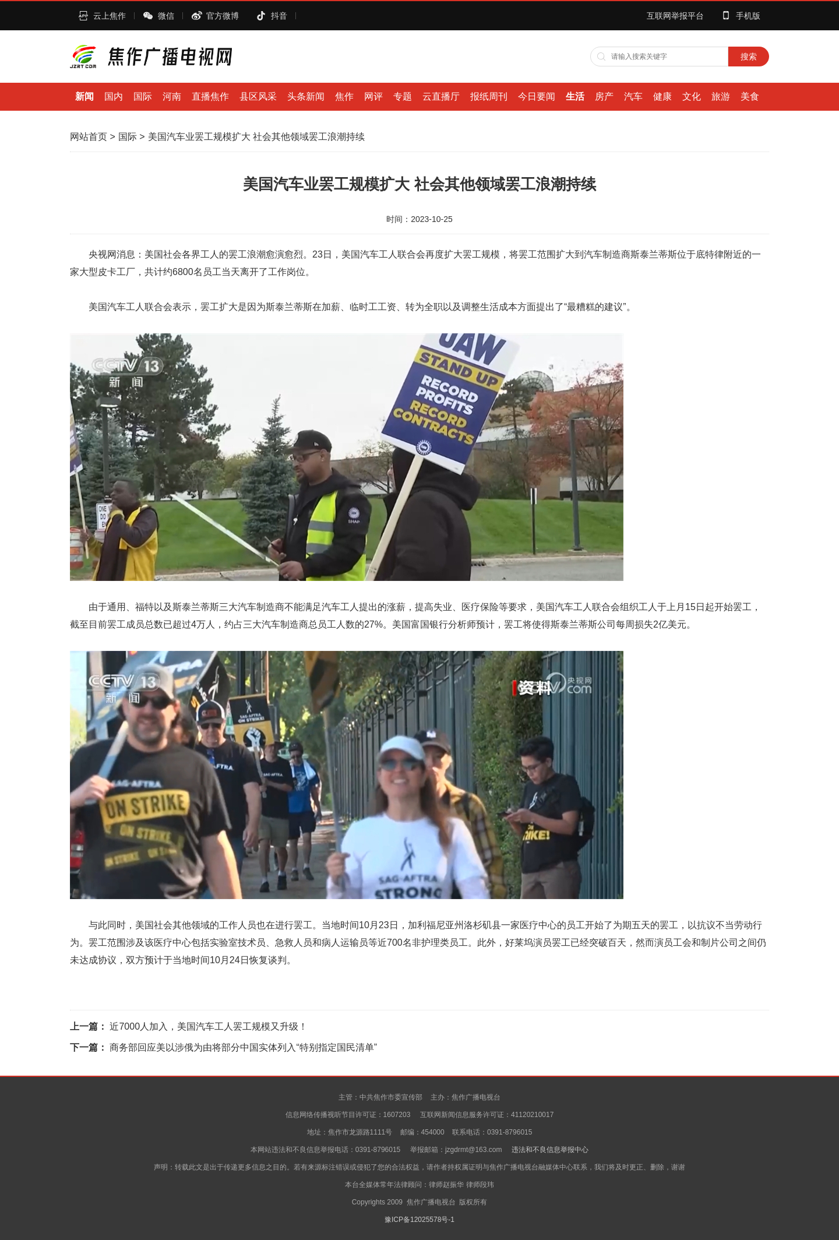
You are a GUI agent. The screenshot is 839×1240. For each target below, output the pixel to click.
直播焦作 (210, 96)
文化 (691, 96)
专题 (402, 96)
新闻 (84, 96)
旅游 (720, 96)
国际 (142, 96)
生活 (575, 96)
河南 (172, 96)
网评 (373, 96)
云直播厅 (441, 96)
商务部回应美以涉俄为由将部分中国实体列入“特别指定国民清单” (243, 1047)
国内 (113, 96)
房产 (604, 96)
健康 (662, 96)
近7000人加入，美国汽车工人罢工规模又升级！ (209, 1026)
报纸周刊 (488, 96)
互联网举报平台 (675, 15)
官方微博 (222, 15)
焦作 (344, 96)
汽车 (633, 96)
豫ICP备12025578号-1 (419, 1220)
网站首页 (88, 137)
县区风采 (258, 96)
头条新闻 (306, 96)
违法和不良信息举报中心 (550, 1150)
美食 (750, 96)
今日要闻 (536, 96)
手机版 (748, 15)
